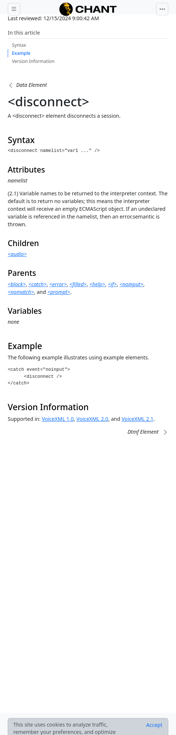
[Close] (154, 725)
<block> (17, 284)
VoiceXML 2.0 (92, 418)
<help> (97, 284)
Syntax (19, 45)
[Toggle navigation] (162, 9)
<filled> (78, 284)
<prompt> (58, 291)
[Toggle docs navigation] (14, 9)
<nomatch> (21, 291)
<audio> (17, 254)
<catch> (37, 284)
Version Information (33, 61)
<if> (112, 284)
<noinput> (131, 284)
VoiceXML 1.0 (58, 418)
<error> (58, 284)
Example (21, 53)
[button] (27, 85)
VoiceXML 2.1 (137, 418)
